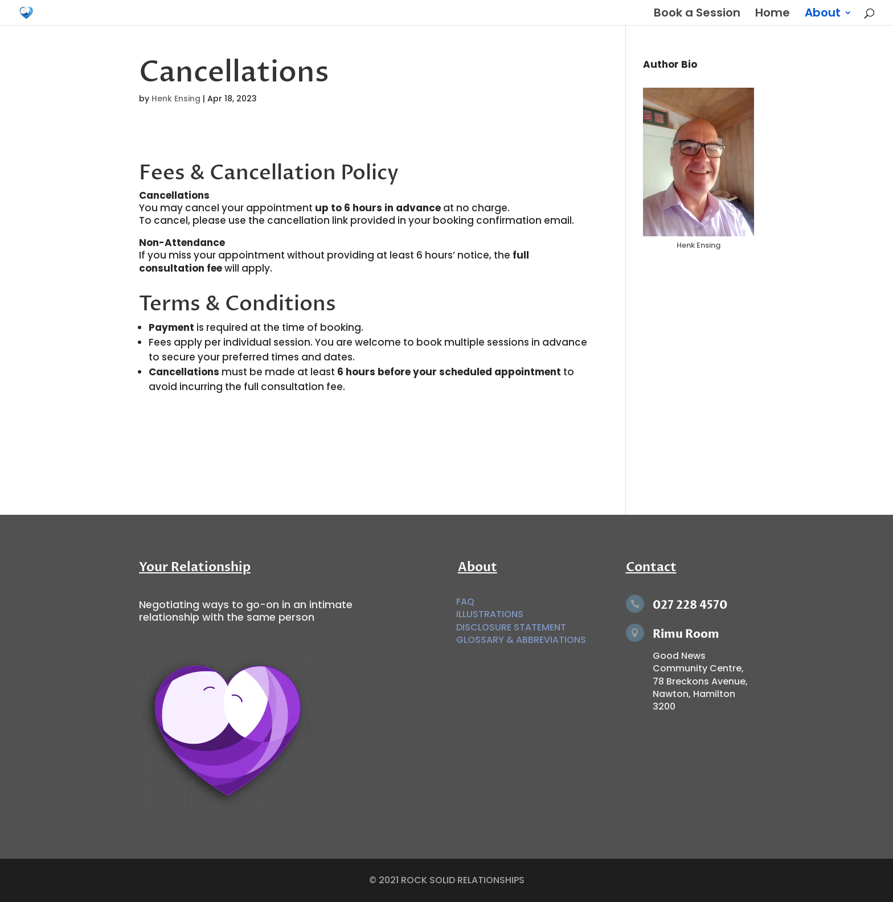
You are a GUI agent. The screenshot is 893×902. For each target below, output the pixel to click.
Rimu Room (686, 634)
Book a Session (697, 14)
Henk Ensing (175, 98)
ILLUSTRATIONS (489, 614)
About (823, 14)
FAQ (465, 601)
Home (772, 14)
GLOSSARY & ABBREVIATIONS (521, 639)
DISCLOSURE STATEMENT (511, 627)
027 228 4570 (690, 605)
